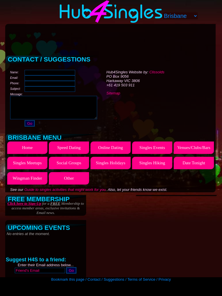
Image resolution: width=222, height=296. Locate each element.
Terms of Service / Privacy (149, 279)
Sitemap (113, 93)
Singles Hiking (152, 167)
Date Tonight (193, 167)
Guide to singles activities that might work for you (65, 194)
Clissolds (156, 72)
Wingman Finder (27, 182)
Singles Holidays (110, 167)
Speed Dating (69, 152)
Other (69, 182)
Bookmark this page (67, 279)
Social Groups (69, 167)
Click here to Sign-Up (24, 208)
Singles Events (152, 152)
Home (27, 152)
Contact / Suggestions (106, 279)
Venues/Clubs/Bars (193, 152)
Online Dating (110, 152)
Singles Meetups (27, 167)
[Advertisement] (111, 38)
